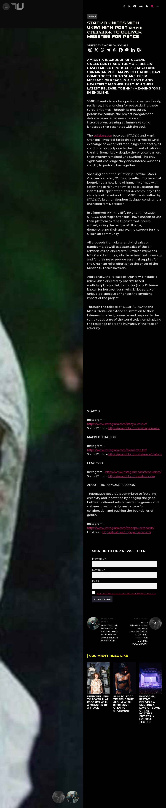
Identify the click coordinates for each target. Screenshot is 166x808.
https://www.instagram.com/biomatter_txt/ (117, 450)
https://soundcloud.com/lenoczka (131, 476)
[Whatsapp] (114, 50)
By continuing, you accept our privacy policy (126, 593)
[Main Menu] (6, 7)
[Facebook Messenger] (127, 50)
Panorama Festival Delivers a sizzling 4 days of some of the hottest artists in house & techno (149, 709)
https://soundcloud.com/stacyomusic (134, 428)
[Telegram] (108, 50)
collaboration (103, 135)
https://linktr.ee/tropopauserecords (126, 532)
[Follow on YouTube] (134, 6)
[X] (96, 50)
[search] (152, 6)
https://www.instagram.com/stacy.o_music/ (117, 424)
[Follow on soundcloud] (140, 6)
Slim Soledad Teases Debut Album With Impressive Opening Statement (123, 703)
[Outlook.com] (139, 50)
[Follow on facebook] (124, 6)
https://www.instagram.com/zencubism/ (133, 472)
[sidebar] (158, 6)
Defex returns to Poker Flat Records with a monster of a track (98, 702)
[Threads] (102, 50)
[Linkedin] (133, 50)
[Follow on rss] (147, 6)
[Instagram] (90, 50)
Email (95, 581)
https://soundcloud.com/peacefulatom (135, 454)
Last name (98, 570)
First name (99, 559)
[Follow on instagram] (129, 6)
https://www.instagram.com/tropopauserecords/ (120, 528)
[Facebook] (120, 50)
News (92, 16)
